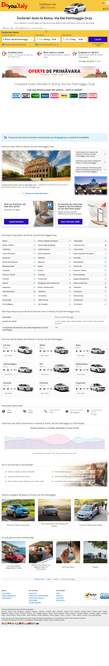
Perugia (22, 613)
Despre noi (33, 593)
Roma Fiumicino (71, 613)
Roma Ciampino (59, 613)
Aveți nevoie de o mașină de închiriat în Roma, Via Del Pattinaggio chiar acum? (86, 154)
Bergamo (21, 611)
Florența (59, 611)
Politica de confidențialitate (38, 595)
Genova (76, 611)
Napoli (11, 613)
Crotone (48, 611)
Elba (54, 611)
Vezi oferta (8, 355)
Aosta (10, 611)
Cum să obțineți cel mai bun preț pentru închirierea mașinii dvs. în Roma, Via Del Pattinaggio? (88, 170)
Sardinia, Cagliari (95, 613)
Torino (62, 615)
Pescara (29, 613)
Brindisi (41, 611)
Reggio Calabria (42, 613)
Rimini (51, 613)
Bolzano (35, 611)
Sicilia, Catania (10, 615)
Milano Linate (97, 611)
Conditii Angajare (35, 602)
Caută (98, 39)
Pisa (34, 613)
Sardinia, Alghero (82, 613)
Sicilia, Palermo (31, 615)
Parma (17, 613)
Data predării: (66, 35)
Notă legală (33, 600)
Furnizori (59, 595)
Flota (58, 593)
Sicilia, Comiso (21, 615)
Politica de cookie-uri (36, 598)
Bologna (28, 611)
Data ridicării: (39, 35)
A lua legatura (7, 598)
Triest (73, 615)
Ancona (4, 611)
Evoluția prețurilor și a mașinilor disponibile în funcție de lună (54, 428)
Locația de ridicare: (8, 35)
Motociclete (60, 600)
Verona (85, 615)
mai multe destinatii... (95, 615)
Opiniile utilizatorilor (9, 595)
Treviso (68, 615)
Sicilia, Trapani (54, 615)
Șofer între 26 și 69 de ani (48, 45)
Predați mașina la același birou (15, 45)
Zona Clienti (6, 593)
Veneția (79, 615)
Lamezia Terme (86, 611)
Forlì (71, 611)
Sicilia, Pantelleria (43, 615)
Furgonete (60, 598)
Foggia (66, 611)
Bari (15, 611)
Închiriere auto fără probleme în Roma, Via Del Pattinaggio (88, 162)
